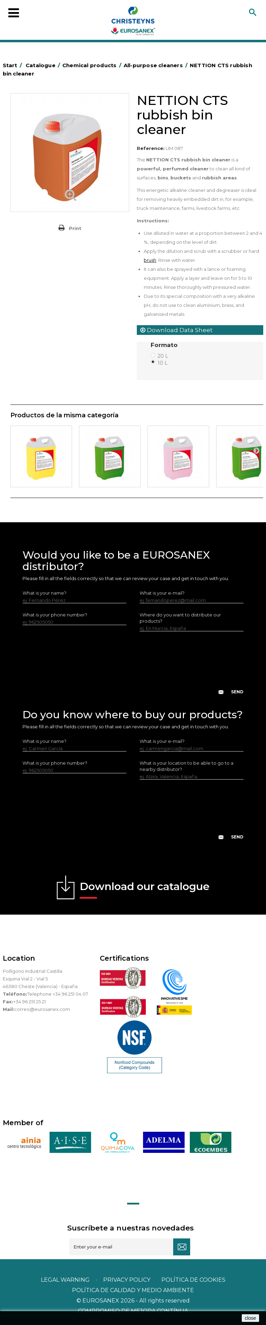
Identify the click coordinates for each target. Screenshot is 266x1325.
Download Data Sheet (176, 330)
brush (150, 260)
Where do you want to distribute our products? (180, 618)
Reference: (151, 148)
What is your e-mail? (162, 593)
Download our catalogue (145, 889)
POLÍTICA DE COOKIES (193, 1280)
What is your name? (44, 593)
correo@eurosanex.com (42, 1009)
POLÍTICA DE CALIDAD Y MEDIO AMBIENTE (133, 1290)
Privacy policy (127, 1280)
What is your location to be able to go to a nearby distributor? (186, 766)
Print (75, 228)
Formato (165, 345)
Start (13, 65)
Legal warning (66, 1280)
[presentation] (133, 668)
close (250, 1318)
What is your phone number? (55, 614)
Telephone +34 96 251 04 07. (58, 994)
